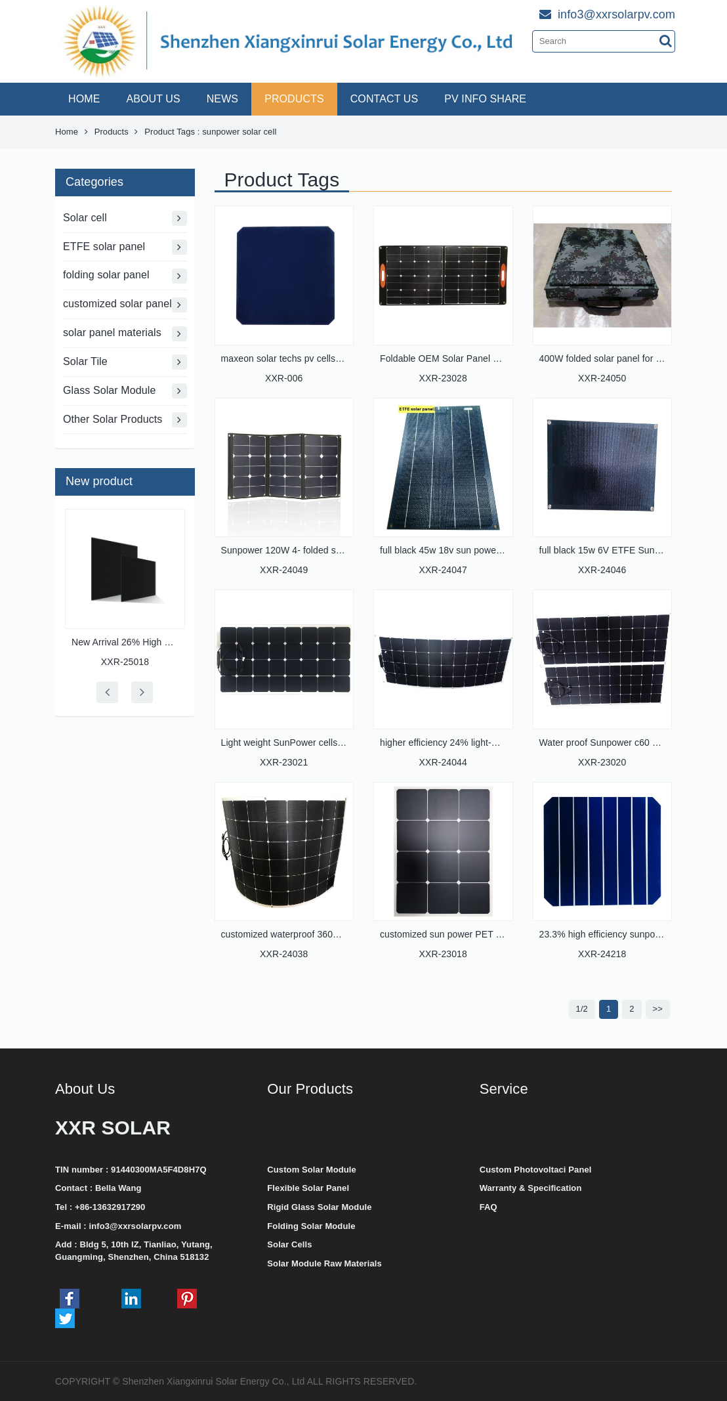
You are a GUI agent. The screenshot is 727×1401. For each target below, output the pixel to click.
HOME (84, 98)
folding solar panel (125, 276)
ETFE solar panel (125, 247)
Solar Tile (125, 362)
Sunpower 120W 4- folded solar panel (299, 550)
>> (658, 1009)
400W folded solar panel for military (612, 358)
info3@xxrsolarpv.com (135, 1226)
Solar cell (125, 218)
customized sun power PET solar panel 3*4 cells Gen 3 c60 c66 (511, 934)
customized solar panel (125, 305)
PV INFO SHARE (485, 98)
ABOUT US (153, 98)
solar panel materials (125, 333)
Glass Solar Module (125, 391)
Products (111, 132)
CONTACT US (384, 98)
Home (66, 132)
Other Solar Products (125, 419)
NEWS (222, 98)
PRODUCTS (294, 98)
